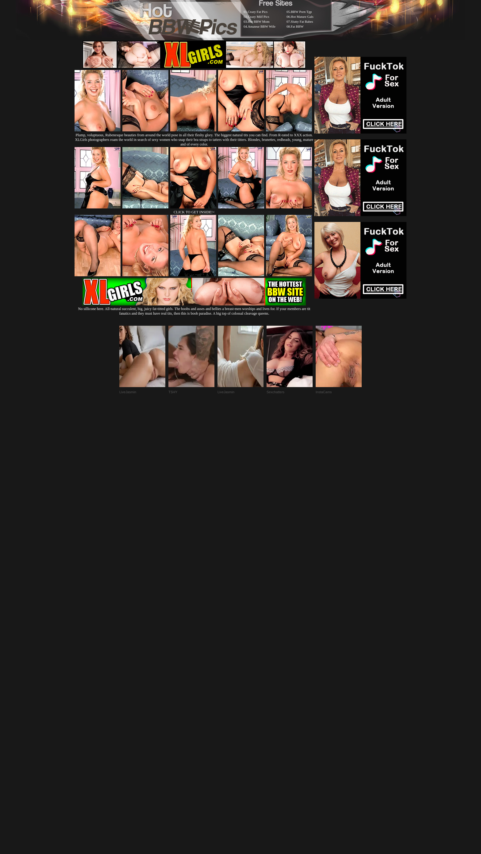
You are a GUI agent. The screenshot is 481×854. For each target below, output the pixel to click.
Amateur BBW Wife (261, 26)
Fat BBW (297, 26)
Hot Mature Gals (302, 16)
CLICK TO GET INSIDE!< (194, 212)
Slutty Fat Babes (302, 21)
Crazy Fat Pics (257, 12)
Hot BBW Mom (259, 21)
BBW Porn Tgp (301, 12)
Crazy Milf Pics (258, 16)
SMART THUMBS (251, 705)
